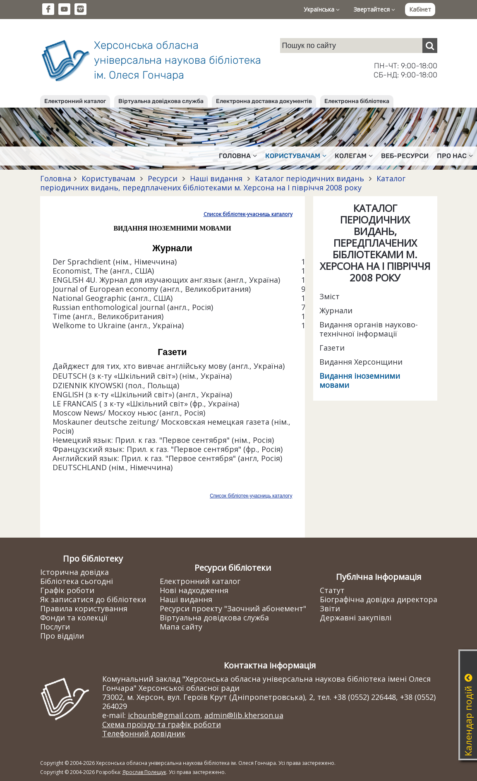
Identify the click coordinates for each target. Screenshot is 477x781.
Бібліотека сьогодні (76, 581)
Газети (332, 347)
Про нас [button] (455, 156)
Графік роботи (67, 590)
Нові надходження (194, 590)
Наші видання (216, 178)
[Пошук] (429, 45)
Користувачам (108, 178)
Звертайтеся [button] (374, 9)
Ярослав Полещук (144, 772)
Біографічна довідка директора (378, 599)
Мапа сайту (181, 627)
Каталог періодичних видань (309, 178)
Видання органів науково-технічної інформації (368, 329)
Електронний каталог (75, 101)
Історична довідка (74, 572)
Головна (55, 178)
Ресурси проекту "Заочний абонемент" (233, 608)
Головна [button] (238, 156)
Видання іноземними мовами (359, 380)
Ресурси (163, 178)
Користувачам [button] (295, 156)
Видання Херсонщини (361, 361)
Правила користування (83, 608)
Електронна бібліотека (356, 101)
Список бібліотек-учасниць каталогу (248, 214)
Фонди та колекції (74, 617)
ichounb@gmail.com (164, 715)
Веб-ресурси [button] (405, 156)
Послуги (55, 627)
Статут (332, 590)
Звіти (330, 608)
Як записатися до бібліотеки (93, 599)
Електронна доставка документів (264, 101)
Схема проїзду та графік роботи (161, 724)
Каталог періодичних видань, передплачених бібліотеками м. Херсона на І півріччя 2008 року (222, 182)
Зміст (329, 296)
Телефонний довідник (143, 733)
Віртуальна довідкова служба (161, 101)
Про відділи (62, 636)
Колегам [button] (354, 156)
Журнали (335, 310)
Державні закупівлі (355, 617)
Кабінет (420, 9)
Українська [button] (322, 9)
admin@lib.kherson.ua (243, 715)
